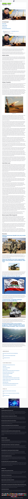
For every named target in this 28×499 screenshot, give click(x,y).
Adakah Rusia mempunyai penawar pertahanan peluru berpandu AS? (11, 370)
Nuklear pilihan (4, 23)
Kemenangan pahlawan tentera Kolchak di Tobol (7, 410)
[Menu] (1, 1)
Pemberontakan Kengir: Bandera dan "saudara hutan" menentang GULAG (10, 444)
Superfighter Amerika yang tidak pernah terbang (7, 470)
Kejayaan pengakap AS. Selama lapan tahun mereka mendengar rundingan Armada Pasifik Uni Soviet (13, 484)
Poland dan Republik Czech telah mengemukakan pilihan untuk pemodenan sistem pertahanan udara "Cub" (13, 260)
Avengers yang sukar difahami (6, 367)
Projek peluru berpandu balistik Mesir (7, 376)
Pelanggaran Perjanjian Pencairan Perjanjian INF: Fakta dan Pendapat (11, 379)
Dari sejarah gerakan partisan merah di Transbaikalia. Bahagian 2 (9, 461)
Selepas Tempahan (4, 25)
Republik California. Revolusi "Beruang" (11, 276)
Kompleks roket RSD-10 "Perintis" (7, 380)
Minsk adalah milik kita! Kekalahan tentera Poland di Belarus (8, 420)
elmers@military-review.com (15, 31)
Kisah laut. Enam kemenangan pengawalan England (9, 355)
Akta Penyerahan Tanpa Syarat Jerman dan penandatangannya (10, 353)
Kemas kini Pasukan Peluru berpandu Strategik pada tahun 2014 (10, 383)
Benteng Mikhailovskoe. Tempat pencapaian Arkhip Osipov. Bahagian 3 (10, 450)
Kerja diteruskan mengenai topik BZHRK (7, 373)
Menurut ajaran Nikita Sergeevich (6, 28)
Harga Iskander (4, 366)
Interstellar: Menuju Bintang (6, 395)
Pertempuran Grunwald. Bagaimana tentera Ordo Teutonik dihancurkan (10, 425)
